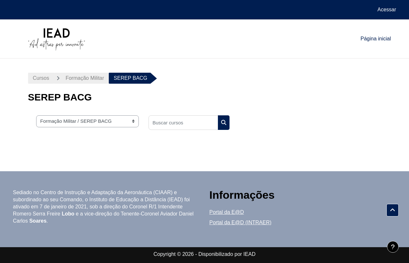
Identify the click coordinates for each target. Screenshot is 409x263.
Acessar (386, 9)
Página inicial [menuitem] (376, 38)
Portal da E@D (227, 212)
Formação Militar (85, 78)
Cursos (41, 78)
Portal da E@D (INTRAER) (240, 222)
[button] (392, 210)
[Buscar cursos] (183, 122)
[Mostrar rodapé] (393, 247)
